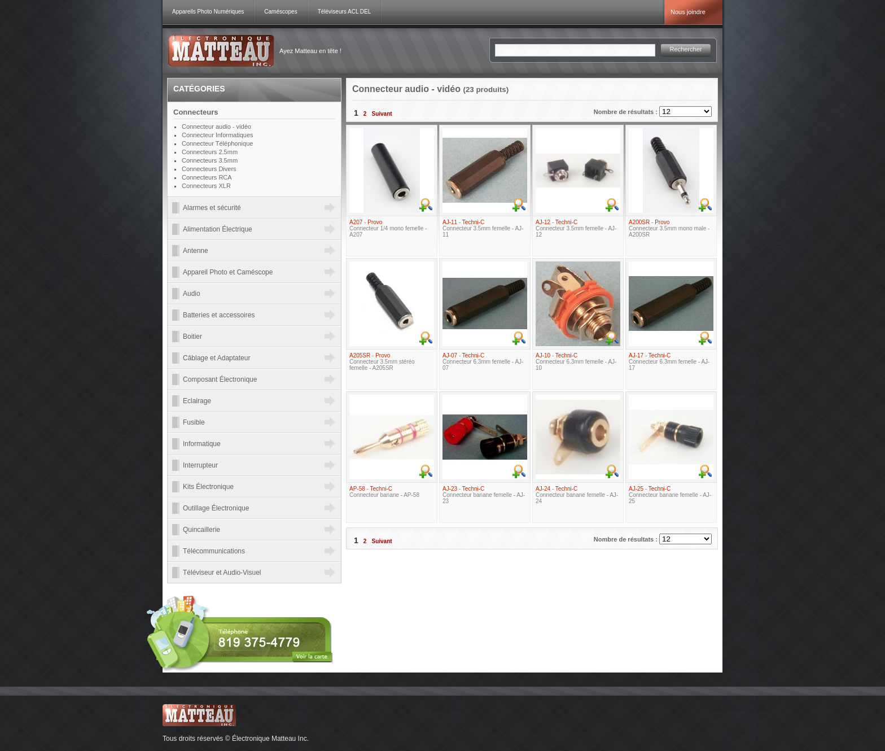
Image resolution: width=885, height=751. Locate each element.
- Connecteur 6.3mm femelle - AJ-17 (669, 361)
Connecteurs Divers (209, 168)
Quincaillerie (201, 530)
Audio (191, 294)
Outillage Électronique (216, 508)
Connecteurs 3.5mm (210, 160)
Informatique (202, 444)
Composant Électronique (220, 379)
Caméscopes (280, 11)
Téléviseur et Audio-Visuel (222, 573)
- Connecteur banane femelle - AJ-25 (670, 495)
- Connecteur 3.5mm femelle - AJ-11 (482, 228)
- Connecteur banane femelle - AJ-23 (483, 495)
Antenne (195, 251)
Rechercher (686, 49)
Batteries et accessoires (219, 315)
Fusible (194, 422)
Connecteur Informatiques (217, 135)
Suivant (381, 114)
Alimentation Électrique (217, 229)
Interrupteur (200, 465)
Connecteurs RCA (207, 177)
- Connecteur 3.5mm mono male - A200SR (669, 228)
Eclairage (197, 401)
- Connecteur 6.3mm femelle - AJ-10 (576, 361)
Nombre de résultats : (626, 111)
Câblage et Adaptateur (216, 358)
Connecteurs (195, 112)
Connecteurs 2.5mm (210, 152)
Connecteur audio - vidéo (216, 126)
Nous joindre (688, 11)
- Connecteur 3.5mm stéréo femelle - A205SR (382, 361)
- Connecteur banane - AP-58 (384, 492)
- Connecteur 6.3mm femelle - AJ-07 (482, 361)
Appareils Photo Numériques (208, 11)
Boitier (192, 336)
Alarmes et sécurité (212, 208)
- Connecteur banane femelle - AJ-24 (577, 495)
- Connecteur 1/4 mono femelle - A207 (388, 228)
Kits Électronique (208, 487)
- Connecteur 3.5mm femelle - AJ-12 (576, 228)
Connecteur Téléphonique (217, 143)
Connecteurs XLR (206, 185)
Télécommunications (214, 551)
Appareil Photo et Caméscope (228, 272)
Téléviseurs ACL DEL (344, 11)
